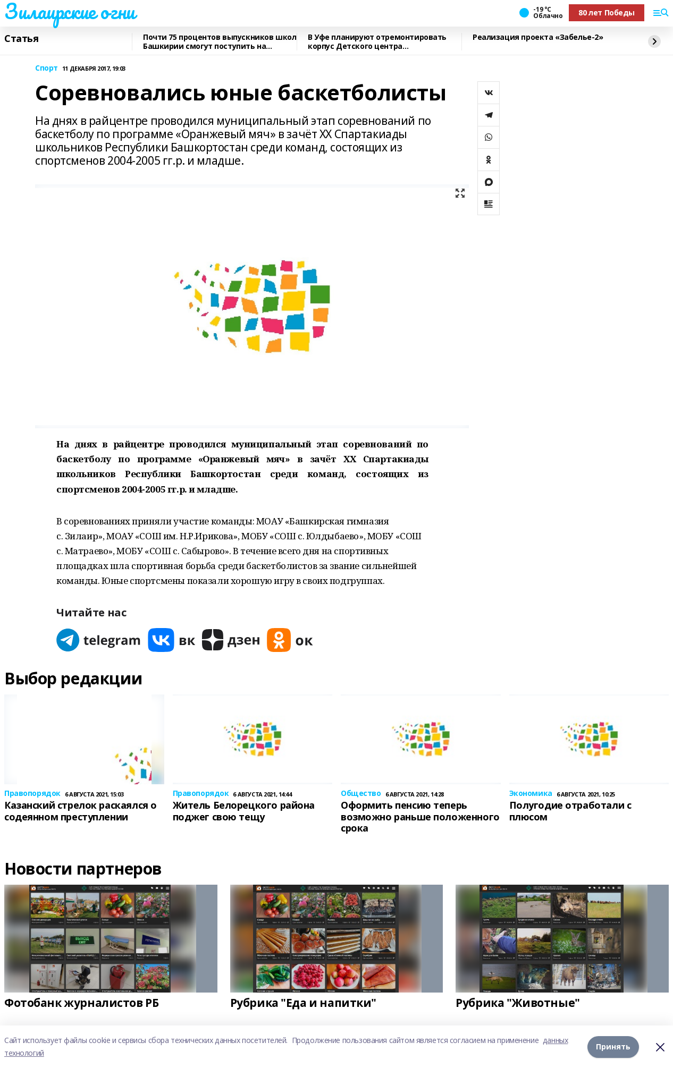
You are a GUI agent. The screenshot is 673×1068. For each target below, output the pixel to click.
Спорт (46, 68)
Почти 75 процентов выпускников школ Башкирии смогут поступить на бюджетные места (219, 41)
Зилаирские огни (69, 11)
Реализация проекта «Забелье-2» (538, 37)
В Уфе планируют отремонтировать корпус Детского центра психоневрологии (377, 41)
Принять (613, 1046)
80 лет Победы (606, 12)
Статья (21, 39)
